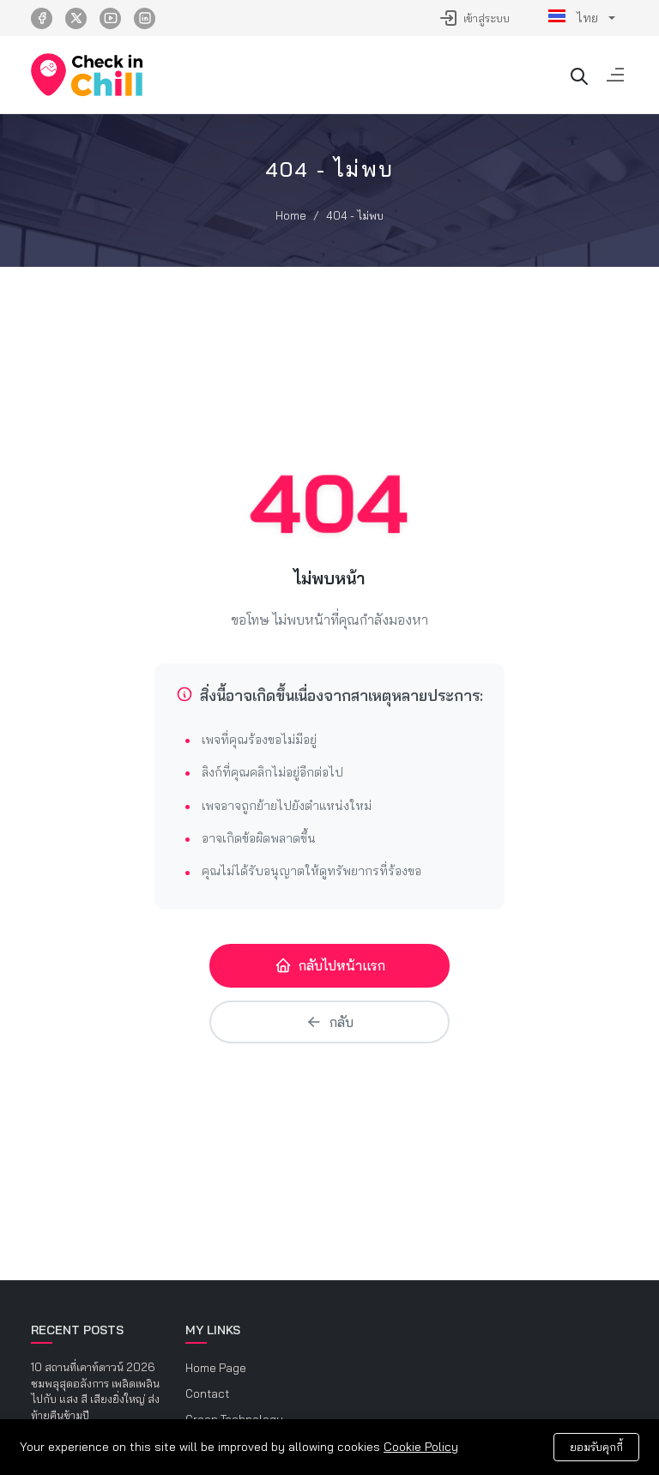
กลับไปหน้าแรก (330, 965)
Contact (207, 1393)
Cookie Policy (421, 1446)
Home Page (215, 1368)
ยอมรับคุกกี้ (596, 1447)
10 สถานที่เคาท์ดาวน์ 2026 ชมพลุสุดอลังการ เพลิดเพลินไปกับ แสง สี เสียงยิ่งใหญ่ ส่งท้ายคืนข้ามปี (95, 1391)
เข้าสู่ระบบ (474, 18)
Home (290, 215)
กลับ (329, 1022)
